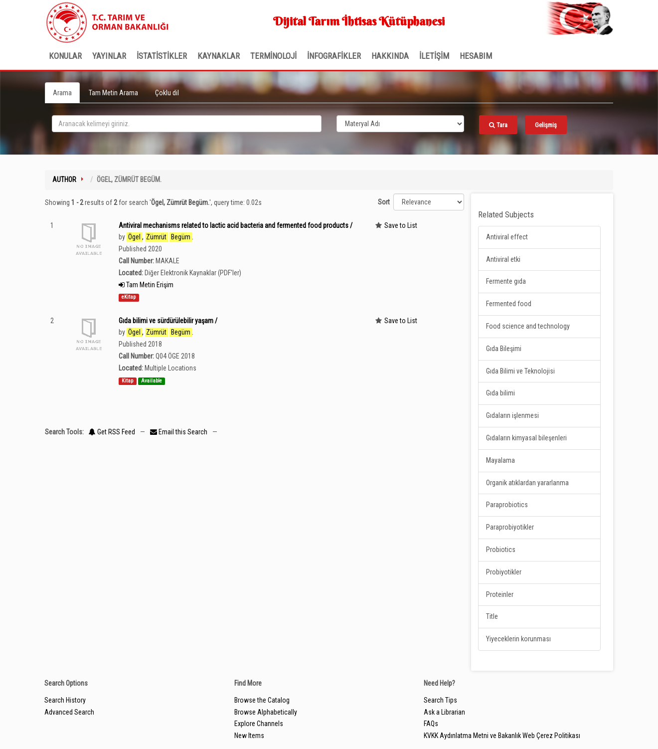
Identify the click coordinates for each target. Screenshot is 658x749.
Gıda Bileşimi (503, 349)
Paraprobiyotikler (510, 527)
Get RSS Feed (112, 432)
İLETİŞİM (434, 56)
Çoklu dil (167, 93)
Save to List (400, 225)
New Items (249, 736)
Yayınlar (109, 56)
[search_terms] (187, 123)
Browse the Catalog (262, 700)
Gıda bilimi (500, 393)
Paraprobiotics (507, 505)
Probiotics (500, 550)
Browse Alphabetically (265, 712)
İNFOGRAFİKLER (334, 56)
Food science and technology (528, 326)
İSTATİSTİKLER (162, 56)
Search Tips (440, 700)
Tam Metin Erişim (146, 285)
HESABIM (476, 56)
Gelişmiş (546, 125)
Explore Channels (258, 724)
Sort (384, 202)
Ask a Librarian (444, 712)
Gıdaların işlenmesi (512, 415)
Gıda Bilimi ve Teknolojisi (520, 371)
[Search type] (400, 123)
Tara (498, 125)
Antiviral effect (507, 237)
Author (64, 180)
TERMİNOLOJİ (273, 56)
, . (160, 237)
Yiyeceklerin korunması (518, 639)
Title (492, 616)
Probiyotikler (503, 572)
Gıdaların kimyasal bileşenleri (526, 438)
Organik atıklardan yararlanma (527, 483)
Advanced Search (69, 712)
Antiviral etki (503, 259)
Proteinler (499, 594)
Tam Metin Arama (113, 93)
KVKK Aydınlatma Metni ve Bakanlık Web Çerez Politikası (502, 736)
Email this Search (179, 432)
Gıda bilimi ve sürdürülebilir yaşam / (168, 321)
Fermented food (508, 304)
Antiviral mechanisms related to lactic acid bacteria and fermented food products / (235, 225)
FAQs (431, 724)
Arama (62, 93)
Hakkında (390, 56)
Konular (65, 56)
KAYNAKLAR (218, 56)
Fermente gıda (506, 281)
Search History (65, 700)
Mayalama (500, 460)
